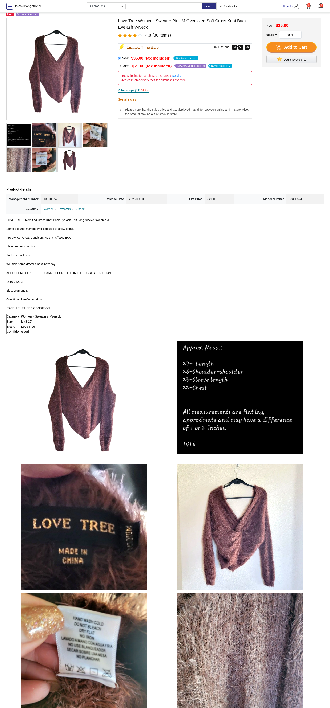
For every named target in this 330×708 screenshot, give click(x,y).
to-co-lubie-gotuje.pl (28, 6)
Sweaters (65, 209)
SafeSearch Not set (229, 6)
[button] (321, 5)
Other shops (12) (133, 90)
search (208, 6)
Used (177, 66)
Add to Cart (291, 47)
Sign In (288, 6)
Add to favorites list (291, 59)
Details (176, 75)
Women (49, 209)
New (160, 58)
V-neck (80, 209)
